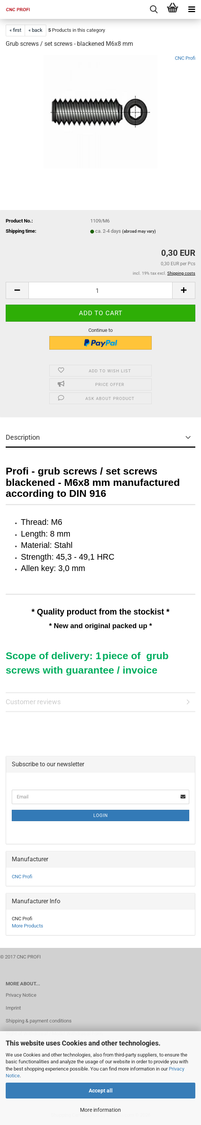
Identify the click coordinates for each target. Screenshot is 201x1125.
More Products (27, 926)
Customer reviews (33, 702)
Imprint (13, 1008)
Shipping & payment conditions (39, 1021)
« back (35, 30)
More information (100, 1110)
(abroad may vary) (139, 231)
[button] (17, 290)
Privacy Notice (21, 995)
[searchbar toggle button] (153, 9)
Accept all (101, 1091)
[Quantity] (100, 290)
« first (15, 30)
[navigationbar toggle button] (191, 9)
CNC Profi (185, 58)
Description (23, 437)
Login (100, 815)
